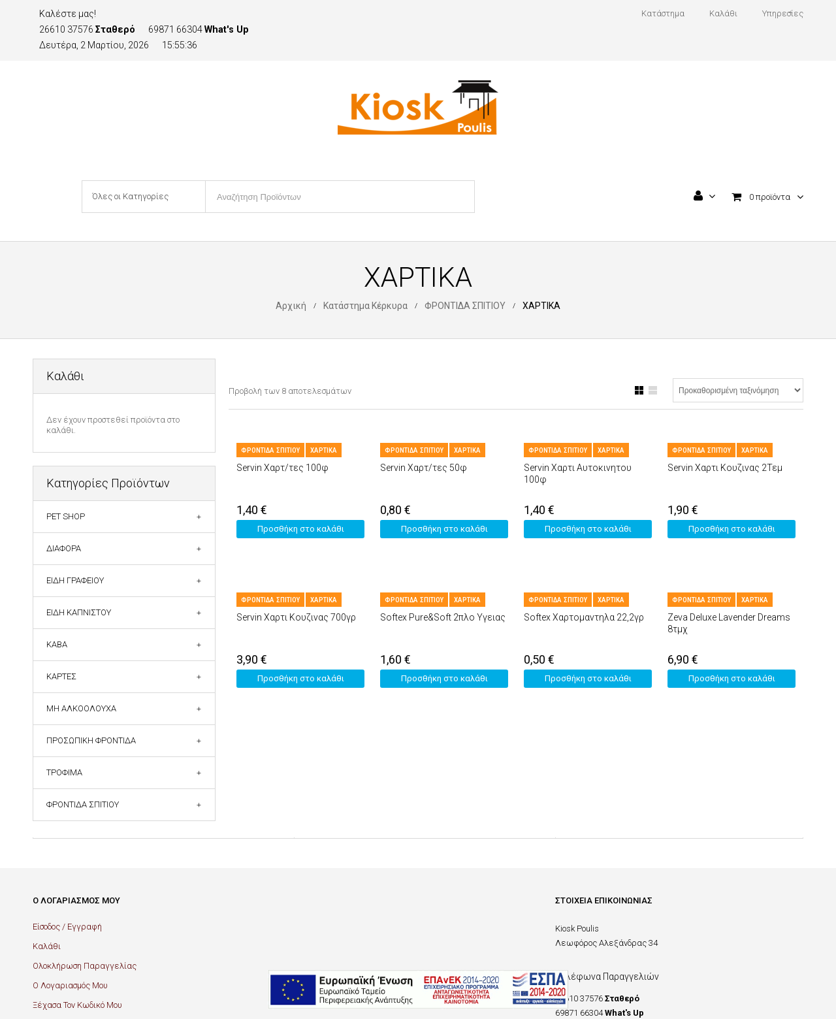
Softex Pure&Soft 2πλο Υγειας (443, 617)
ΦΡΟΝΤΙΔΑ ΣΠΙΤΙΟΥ (465, 305)
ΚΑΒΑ (56, 644)
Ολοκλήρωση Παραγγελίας (85, 966)
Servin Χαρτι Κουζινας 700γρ (296, 617)
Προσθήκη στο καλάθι (300, 529)
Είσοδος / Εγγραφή (67, 926)
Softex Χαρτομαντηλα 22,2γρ (584, 617)
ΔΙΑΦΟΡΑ (63, 548)
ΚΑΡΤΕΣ (61, 676)
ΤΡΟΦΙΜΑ (64, 772)
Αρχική (291, 305)
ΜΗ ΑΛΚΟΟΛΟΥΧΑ (81, 708)
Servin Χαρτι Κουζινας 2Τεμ (724, 467)
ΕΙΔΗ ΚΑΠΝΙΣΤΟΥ (78, 612)
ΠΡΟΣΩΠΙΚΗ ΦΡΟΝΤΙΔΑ (91, 740)
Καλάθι (47, 946)
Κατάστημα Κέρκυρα (365, 305)
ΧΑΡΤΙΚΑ (323, 450)
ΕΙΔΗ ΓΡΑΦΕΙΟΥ (75, 580)
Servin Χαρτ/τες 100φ (282, 467)
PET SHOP (65, 516)
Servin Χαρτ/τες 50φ (423, 467)
